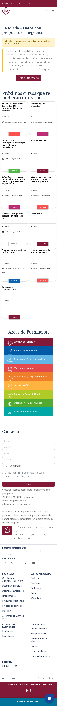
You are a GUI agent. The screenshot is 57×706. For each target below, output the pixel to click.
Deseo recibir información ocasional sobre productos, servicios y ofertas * (24, 475)
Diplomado (36, 588)
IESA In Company (38, 140)
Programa (35, 583)
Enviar (28, 484)
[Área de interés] (28, 465)
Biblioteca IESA (9, 666)
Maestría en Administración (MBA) (12, 579)
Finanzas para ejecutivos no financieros (14, 251)
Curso (33, 593)
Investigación (8, 636)
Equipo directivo (39, 633)
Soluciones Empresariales (9, 288)
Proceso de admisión (12, 606)
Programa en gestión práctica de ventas (40, 251)
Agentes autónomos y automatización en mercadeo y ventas (41, 179)
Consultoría (36, 213)
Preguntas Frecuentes (13, 601)
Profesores (7, 631)
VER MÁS (14, 134)
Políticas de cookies (44, 678)
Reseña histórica (39, 628)
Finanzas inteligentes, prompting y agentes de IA (13, 215)
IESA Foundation (39, 651)
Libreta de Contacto (40, 656)
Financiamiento (9, 596)
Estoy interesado (28, 78)
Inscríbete (7, 611)
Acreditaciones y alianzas (39, 640)
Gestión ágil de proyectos (38, 105)
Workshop (36, 598)
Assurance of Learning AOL (13, 617)
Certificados (36, 578)
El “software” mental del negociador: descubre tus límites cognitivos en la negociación (14, 180)
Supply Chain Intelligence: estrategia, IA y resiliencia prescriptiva (13, 143)
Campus (35, 646)
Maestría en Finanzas (12, 586)
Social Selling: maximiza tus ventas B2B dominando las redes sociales (13, 107)
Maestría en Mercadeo (13, 591)
